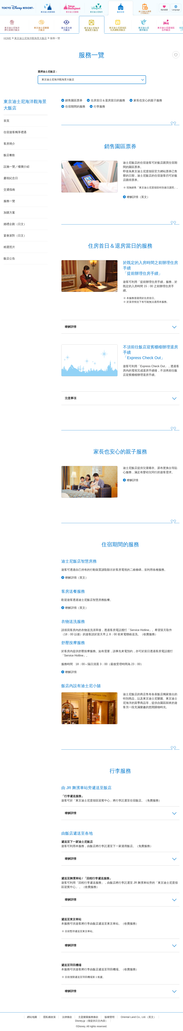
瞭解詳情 (132, 480)
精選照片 (9, 247)
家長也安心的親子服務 (147, 100)
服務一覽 (9, 201)
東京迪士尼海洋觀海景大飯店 (58, 79)
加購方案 (9, 212)
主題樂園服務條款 (88, 1017)
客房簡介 (9, 143)
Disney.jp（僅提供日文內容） (91, 1020)
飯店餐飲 (9, 155)
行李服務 (99, 106)
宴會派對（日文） (15, 235)
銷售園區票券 (73, 100)
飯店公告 (9, 258)
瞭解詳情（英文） (138, 196)
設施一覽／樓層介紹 (16, 166)
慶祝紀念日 (11, 178)
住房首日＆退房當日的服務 (108, 100)
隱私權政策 (49, 1017)
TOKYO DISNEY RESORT (18, 7)
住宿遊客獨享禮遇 (15, 132)
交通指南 (9, 189)
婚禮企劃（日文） (15, 224)
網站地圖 (32, 1017)
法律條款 (67, 1017)
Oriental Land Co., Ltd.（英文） (138, 1017)
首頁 (6, 120)
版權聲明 (110, 1017)
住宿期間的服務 (75, 106)
